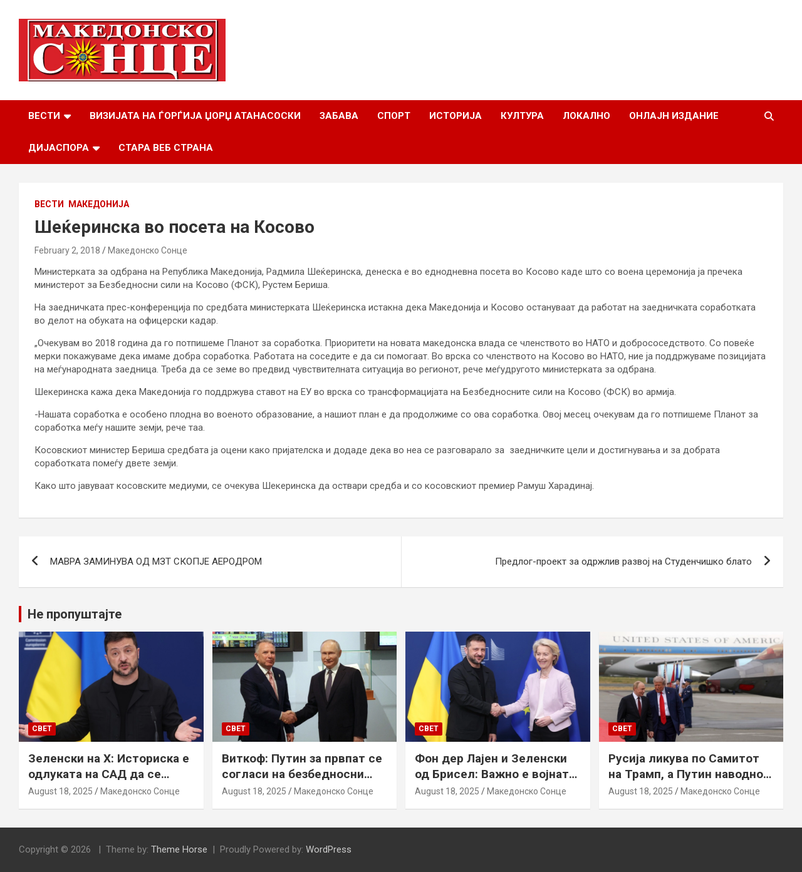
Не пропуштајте (75, 614)
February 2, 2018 (67, 250)
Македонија (98, 204)
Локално (586, 115)
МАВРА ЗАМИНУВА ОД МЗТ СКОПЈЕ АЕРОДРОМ (156, 561)
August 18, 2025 (60, 791)
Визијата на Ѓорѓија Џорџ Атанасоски (195, 115)
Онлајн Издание (674, 115)
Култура (522, 115)
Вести (44, 115)
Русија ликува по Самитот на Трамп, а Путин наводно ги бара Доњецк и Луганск (685, 773)
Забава (339, 115)
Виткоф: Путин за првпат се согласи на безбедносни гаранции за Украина (302, 773)
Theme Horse (179, 849)
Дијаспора (58, 147)
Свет (42, 728)
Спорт (393, 115)
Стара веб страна (165, 147)
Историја (455, 115)
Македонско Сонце (147, 250)
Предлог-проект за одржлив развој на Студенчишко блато (623, 561)
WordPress (329, 849)
